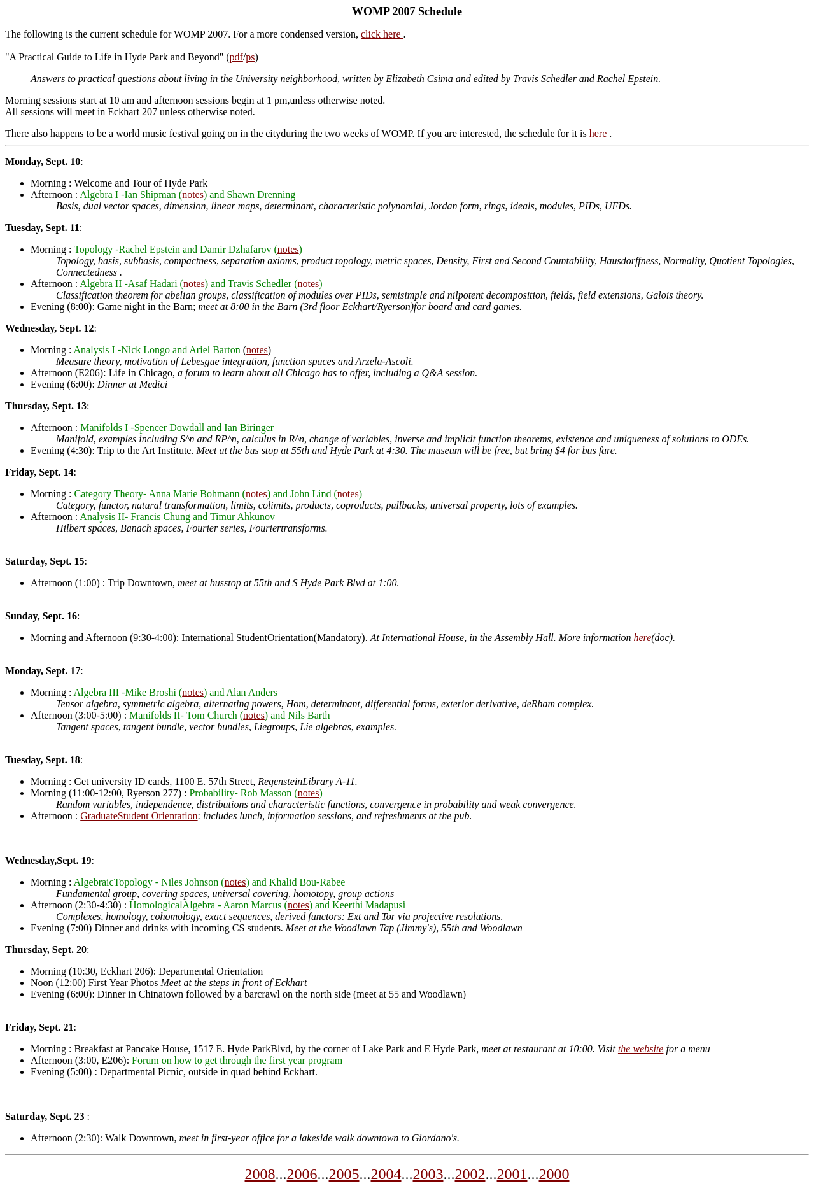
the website (641, 1048)
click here (382, 34)
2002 (470, 1174)
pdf (236, 57)
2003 (428, 1174)
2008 (260, 1174)
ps (250, 57)
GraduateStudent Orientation (138, 815)
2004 (386, 1174)
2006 (302, 1174)
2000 (554, 1174)
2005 (344, 1174)
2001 (512, 1174)
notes (193, 194)
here (599, 133)
